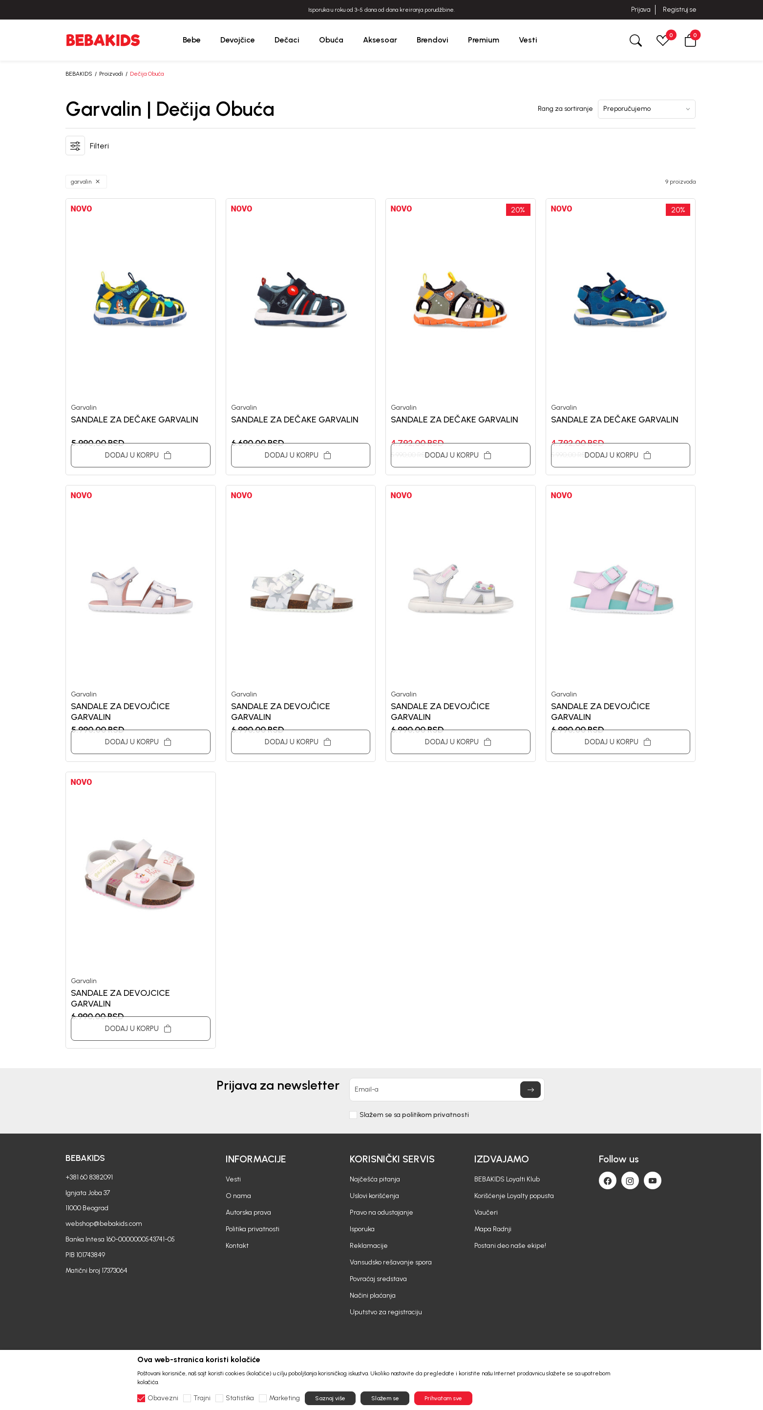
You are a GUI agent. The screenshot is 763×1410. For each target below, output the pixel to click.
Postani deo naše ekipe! (510, 1246)
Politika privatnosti (252, 1229)
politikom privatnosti (435, 1115)
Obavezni (163, 1398)
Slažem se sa (414, 1115)
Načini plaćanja (373, 1295)
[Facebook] (607, 1180)
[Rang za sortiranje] (647, 109)
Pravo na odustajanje (381, 1212)
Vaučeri (486, 1212)
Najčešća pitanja (375, 1179)
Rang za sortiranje (565, 108)
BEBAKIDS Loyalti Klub (507, 1179)
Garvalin (84, 408)
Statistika (240, 1398)
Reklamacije (369, 1246)
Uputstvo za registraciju (386, 1312)
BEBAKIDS (78, 73)
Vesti (233, 1179)
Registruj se (680, 9)
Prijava (640, 9)
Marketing (284, 1398)
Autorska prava (248, 1212)
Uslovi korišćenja (374, 1196)
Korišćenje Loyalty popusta (514, 1196)
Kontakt (237, 1246)
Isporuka (362, 1229)
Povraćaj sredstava (378, 1279)
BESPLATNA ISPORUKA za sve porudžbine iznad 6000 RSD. (381, 9)
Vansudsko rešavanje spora (391, 1262)
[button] (690, 39)
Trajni (202, 1398)
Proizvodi (111, 73)
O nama (238, 1196)
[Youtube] (652, 1180)
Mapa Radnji (492, 1229)
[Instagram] (630, 1180)
